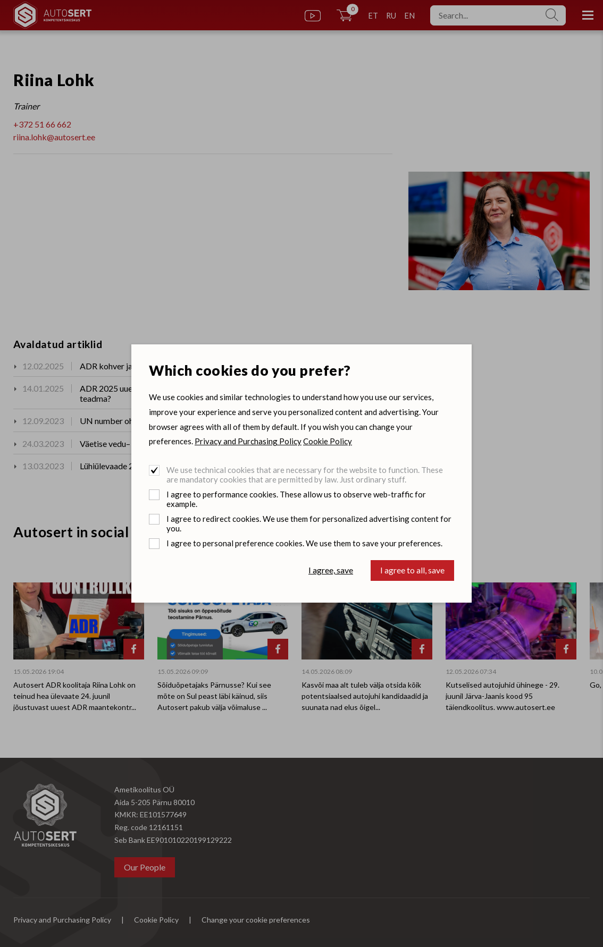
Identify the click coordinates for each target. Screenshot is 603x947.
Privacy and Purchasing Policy (248, 441)
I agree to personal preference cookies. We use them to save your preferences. (304, 543)
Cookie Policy (327, 441)
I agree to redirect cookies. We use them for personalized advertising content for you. (308, 523)
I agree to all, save (412, 570)
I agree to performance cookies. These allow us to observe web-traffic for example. (296, 499)
